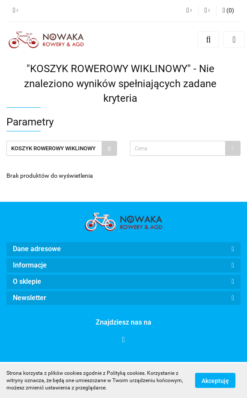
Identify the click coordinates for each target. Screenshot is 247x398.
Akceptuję (215, 380)
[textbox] (178, 148)
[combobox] (185, 148)
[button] (228, 10)
